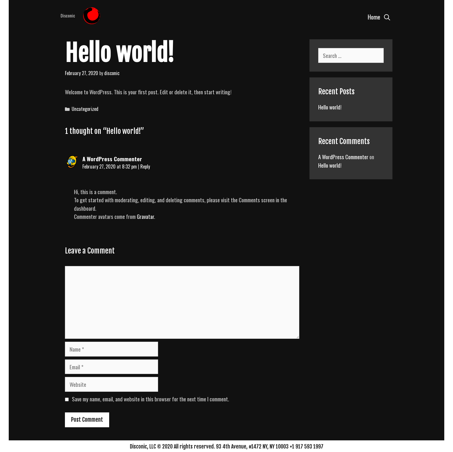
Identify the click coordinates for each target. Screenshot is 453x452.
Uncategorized (85, 108)
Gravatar (145, 216)
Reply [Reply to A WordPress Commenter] (145, 166)
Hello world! (329, 107)
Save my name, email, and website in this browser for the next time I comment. (150, 399)
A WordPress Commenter (112, 159)
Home (374, 16)
